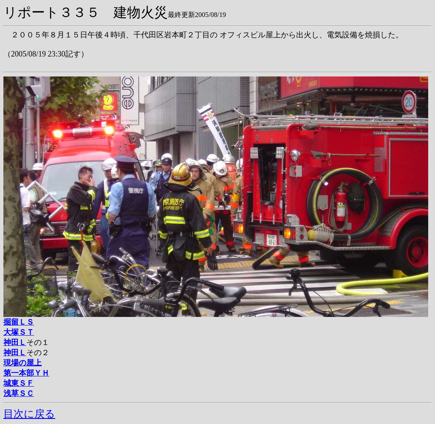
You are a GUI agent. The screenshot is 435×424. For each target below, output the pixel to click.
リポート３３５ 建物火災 (85, 12)
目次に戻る (29, 413)
